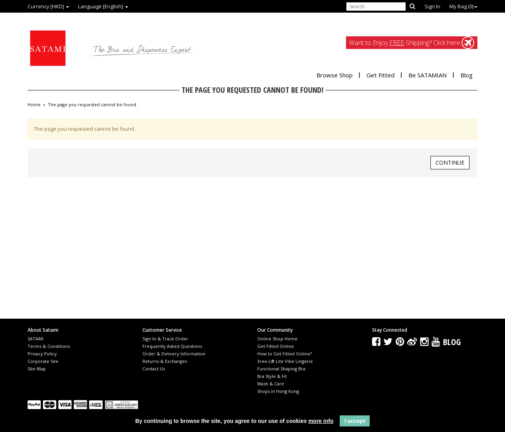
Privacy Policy (42, 354)
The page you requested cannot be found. (92, 104)
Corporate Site (43, 361)
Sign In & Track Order (165, 339)
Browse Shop (334, 75)
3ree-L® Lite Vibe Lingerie (285, 361)
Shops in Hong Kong (278, 391)
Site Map (37, 369)
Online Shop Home (277, 339)
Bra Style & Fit (272, 376)
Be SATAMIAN (427, 75)
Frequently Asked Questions (172, 346)
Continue (450, 162)
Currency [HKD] (48, 6)
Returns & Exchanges (164, 361)
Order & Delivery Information (174, 354)
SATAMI (35, 339)
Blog (466, 75)
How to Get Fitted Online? (284, 354)
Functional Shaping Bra (281, 369)
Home (34, 104)
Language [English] (103, 6)
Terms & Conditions (49, 346)
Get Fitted (381, 75)
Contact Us (153, 369)
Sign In (432, 6)
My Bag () (463, 6)
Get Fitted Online (275, 346)
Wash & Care (270, 384)
